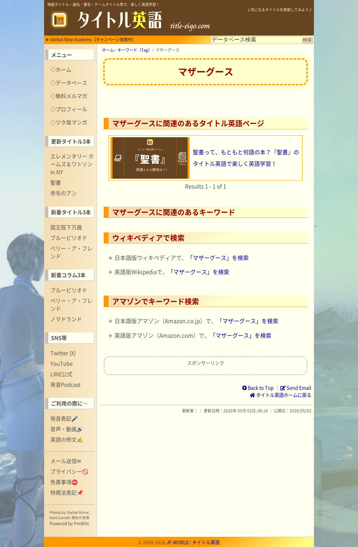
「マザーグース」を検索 (218, 258)
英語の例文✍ (66, 439)
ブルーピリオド (68, 238)
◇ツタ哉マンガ (68, 122)
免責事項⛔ (64, 482)
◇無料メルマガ (68, 96)
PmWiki (81, 523)
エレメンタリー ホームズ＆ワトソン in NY (72, 164)
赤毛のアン (63, 193)
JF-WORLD (177, 542)
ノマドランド (66, 319)
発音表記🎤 (64, 418)
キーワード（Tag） (134, 50)
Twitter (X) (63, 353)
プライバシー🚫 (69, 471)
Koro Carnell (60, 517)
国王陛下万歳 (66, 227)
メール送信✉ (65, 461)
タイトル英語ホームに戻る (280, 395)
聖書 (55, 182)
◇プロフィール (68, 109)
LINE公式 (61, 374)
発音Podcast (65, 384)
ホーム (108, 50)
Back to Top (258, 387)
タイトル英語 (206, 542)
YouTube (61, 363)
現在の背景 (80, 517)
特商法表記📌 (66, 492)
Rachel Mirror (78, 512)
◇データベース (68, 83)
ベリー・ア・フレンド (71, 252)
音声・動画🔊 (66, 429)
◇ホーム (60, 69)
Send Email (295, 387)
